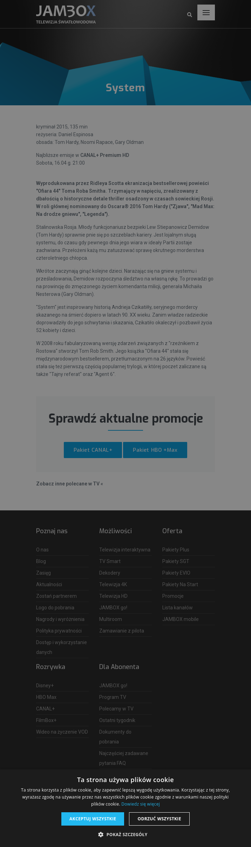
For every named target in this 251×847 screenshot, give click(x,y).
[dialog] (125, 423)
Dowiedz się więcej (140, 804)
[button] (125, 835)
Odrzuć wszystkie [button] (159, 819)
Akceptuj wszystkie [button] (92, 819)
